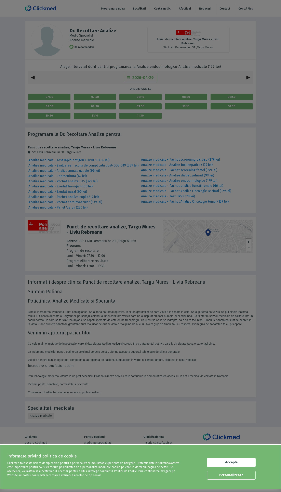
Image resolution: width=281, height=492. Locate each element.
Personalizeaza (231, 475)
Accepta (231, 462)
